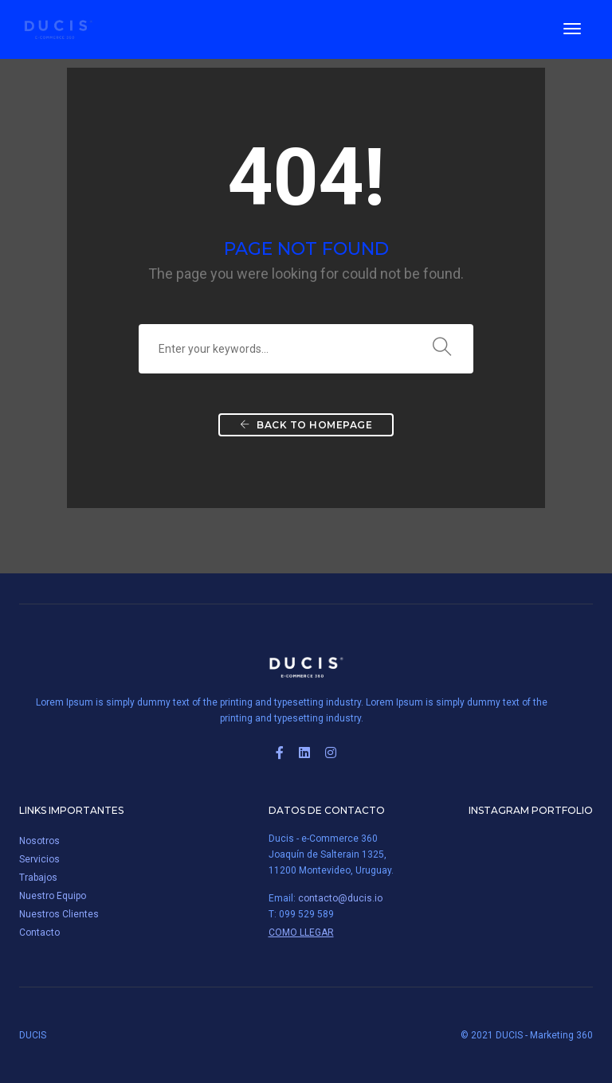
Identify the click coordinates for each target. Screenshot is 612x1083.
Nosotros (39, 840)
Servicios (39, 859)
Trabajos (38, 877)
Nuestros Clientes (59, 914)
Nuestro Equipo (52, 895)
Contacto (39, 932)
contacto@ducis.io (340, 898)
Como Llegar (301, 932)
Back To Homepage (306, 425)
